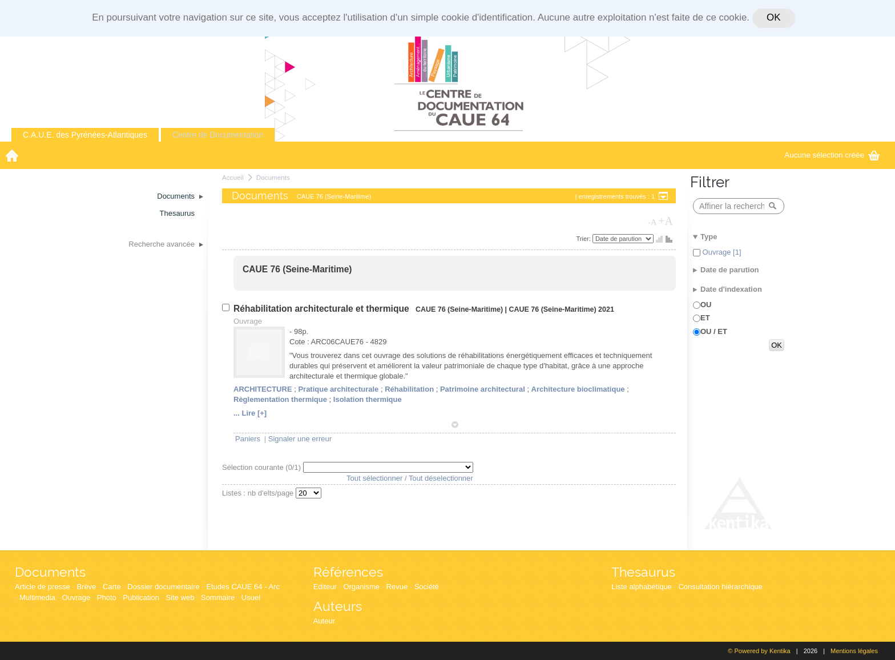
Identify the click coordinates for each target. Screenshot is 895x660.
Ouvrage (76, 597)
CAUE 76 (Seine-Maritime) (297, 269)
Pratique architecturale (338, 389)
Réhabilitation (409, 389)
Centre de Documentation (218, 134)
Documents (273, 177)
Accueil (233, 177)
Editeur (325, 586)
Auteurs (337, 606)
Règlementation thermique (280, 399)
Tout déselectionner (441, 478)
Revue (397, 586)
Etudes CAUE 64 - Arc (243, 586)
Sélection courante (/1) (262, 467)
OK (773, 17)
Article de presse (42, 586)
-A (652, 222)
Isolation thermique (367, 399)
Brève (86, 586)
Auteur (324, 621)
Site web (180, 597)
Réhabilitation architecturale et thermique (322, 308)
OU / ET (713, 331)
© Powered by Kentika (759, 650)
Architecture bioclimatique (578, 389)
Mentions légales (854, 650)
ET (705, 317)
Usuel (250, 597)
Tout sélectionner (374, 478)
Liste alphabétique (641, 586)
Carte (112, 586)
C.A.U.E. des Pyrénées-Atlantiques (85, 134)
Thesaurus (643, 571)
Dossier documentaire (163, 586)
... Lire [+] (250, 413)
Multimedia (37, 597)
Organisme (361, 586)
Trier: (584, 238)
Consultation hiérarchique (720, 586)
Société (426, 586)
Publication (141, 597)
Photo (106, 597)
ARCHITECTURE (262, 389)
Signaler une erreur (300, 438)
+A (665, 221)
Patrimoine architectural (482, 389)
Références (348, 571)
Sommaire (218, 597)
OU (706, 304)
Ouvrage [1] (720, 252)
